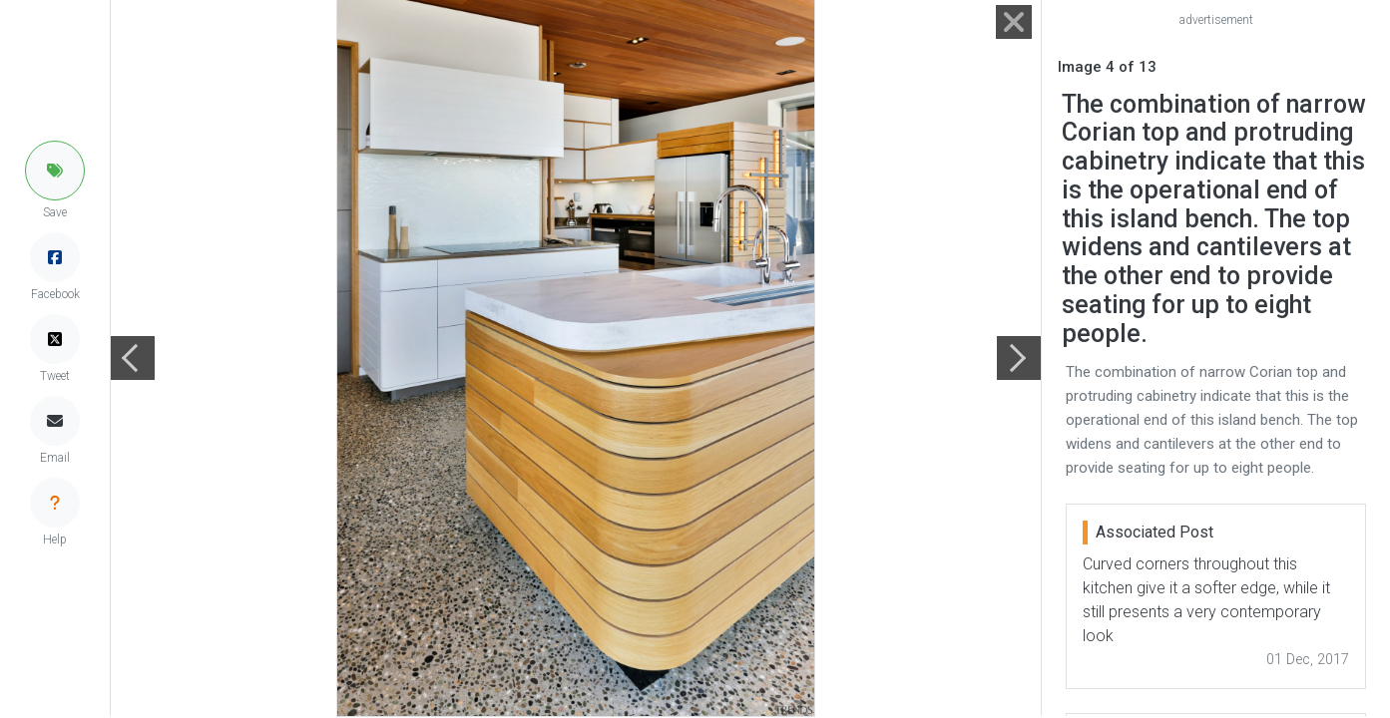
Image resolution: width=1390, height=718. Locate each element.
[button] (55, 170)
